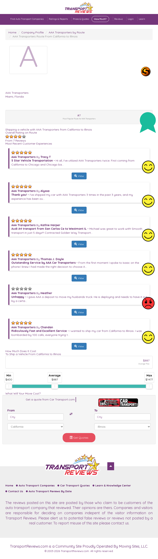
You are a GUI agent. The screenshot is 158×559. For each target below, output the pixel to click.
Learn (142, 19)
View (79, 176)
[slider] (8, 386)
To (95, 410)
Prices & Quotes (91, 19)
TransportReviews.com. (75, 551)
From (11, 410)
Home (12, 32)
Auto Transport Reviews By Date (50, 491)
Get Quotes (79, 437)
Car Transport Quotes (75, 485)
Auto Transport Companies (37, 485)
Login (131, 19)
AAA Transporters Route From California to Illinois (45, 36)
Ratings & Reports (58, 19)
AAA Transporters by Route (67, 32)
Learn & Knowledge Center (113, 485)
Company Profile (32, 32)
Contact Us (15, 491)
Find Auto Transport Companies (27, 19)
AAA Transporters (17, 93)
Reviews (118, 19)
